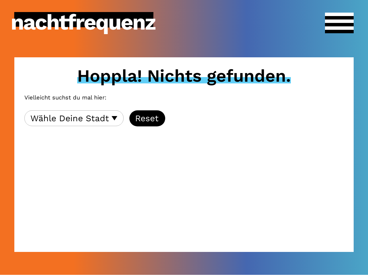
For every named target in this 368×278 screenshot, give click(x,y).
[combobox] (74, 118)
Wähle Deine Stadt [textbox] (69, 118)
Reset (147, 118)
